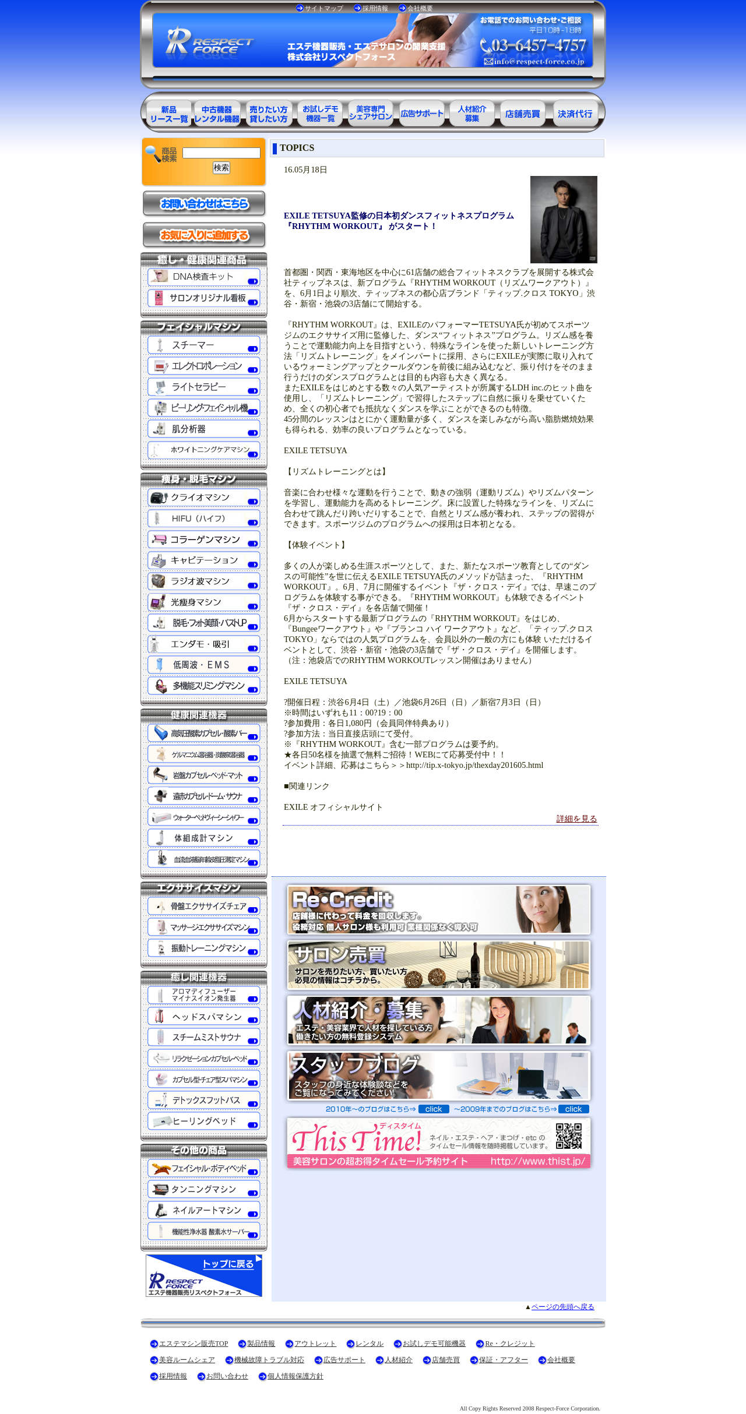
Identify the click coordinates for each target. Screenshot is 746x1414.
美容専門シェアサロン (370, 111)
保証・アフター (503, 1360)
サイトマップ (324, 8)
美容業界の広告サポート (422, 111)
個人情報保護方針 (295, 1376)
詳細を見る (577, 818)
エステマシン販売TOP (193, 1343)
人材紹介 (399, 1360)
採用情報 (375, 8)
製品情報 (261, 1343)
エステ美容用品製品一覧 (165, 111)
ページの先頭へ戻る (563, 1307)
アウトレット (315, 1343)
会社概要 (420, 8)
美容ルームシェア (187, 1360)
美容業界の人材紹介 (473, 111)
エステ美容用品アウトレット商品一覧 (216, 111)
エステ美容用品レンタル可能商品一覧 (268, 111)
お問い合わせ (227, 1376)
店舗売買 (446, 1360)
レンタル (369, 1343)
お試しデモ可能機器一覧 (319, 111)
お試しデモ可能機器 (434, 1343)
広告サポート (344, 1360)
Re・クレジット (509, 1343)
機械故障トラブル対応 (269, 1360)
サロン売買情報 (524, 111)
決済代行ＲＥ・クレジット (575, 111)
